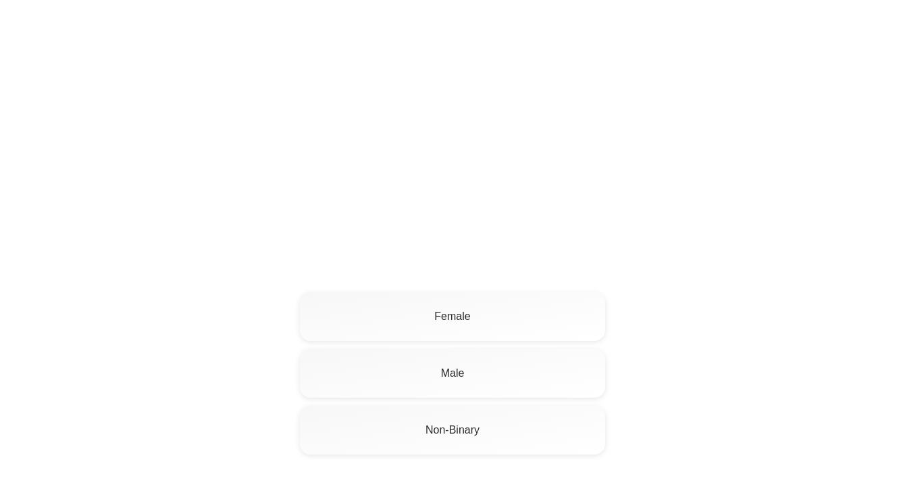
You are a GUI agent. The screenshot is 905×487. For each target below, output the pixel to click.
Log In (872, 30)
